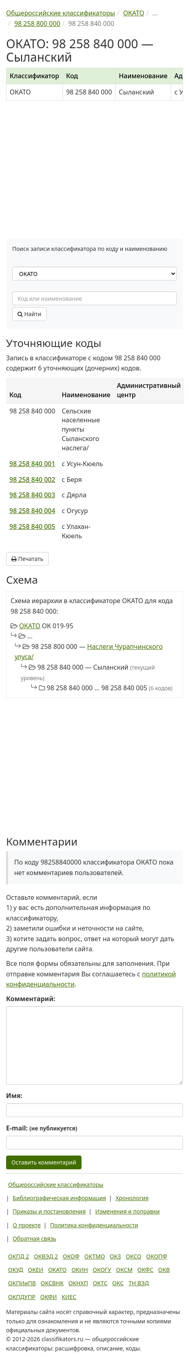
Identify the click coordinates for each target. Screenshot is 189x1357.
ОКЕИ (35, 1270)
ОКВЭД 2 (46, 1256)
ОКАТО (29, 625)
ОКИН (79, 1270)
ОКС (118, 1283)
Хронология (132, 1198)
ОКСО (133, 1256)
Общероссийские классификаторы (55, 1184)
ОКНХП (78, 1283)
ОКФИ (48, 1297)
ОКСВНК (52, 1283)
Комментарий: (30, 998)
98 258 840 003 (32, 494)
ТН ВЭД (139, 1283)
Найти (29, 314)
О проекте (27, 1225)
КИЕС (69, 1297)
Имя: (14, 1095)
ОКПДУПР (21, 1297)
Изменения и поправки (127, 1211)
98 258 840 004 (32, 510)
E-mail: (41, 1128)
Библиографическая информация (59, 1198)
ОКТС (100, 1283)
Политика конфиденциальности (94, 1225)
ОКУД (15, 1270)
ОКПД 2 (18, 1256)
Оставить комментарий (43, 1162)
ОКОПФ (156, 1256)
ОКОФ (71, 1256)
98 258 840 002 (32, 479)
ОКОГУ (102, 1270)
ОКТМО (94, 1256)
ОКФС (145, 1270)
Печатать (27, 559)
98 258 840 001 (32, 463)
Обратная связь (34, 1238)
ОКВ (164, 1270)
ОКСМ (124, 1270)
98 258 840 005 (32, 526)
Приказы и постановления (49, 1211)
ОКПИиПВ (22, 1283)
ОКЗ (115, 1256)
